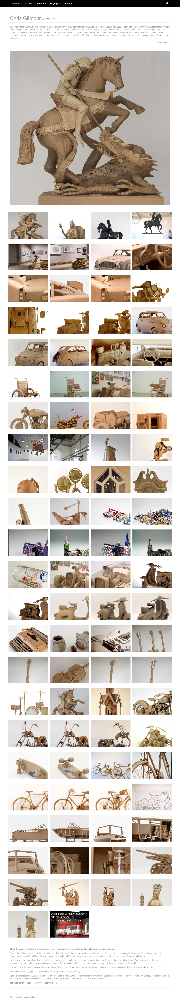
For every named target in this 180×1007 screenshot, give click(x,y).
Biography (55, 3)
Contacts (68, 3)
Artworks (16, 3)
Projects (28, 3)
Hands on (41, 3)
